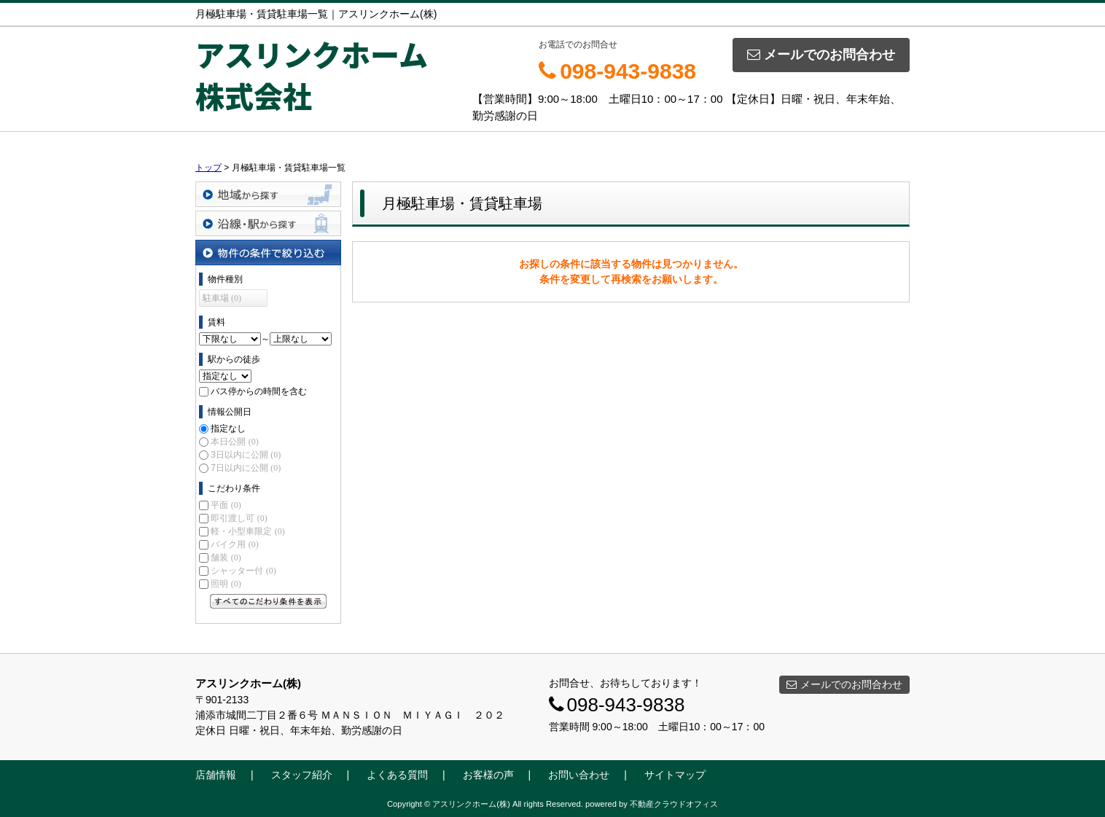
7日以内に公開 (246, 468)
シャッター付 (243, 571)
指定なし (228, 428)
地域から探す (268, 194)
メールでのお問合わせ (821, 54)
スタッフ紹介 (301, 775)
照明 (226, 584)
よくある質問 (397, 775)
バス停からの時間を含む (259, 391)
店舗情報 (215, 775)
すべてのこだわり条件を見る (268, 601)
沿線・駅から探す (268, 223)
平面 (226, 505)
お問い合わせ (578, 775)
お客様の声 (488, 775)
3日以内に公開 (246, 455)
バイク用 (234, 544)
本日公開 (234, 442)
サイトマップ (675, 775)
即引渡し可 (239, 518)
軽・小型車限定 (247, 531)
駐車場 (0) (222, 298)
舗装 (226, 557)
